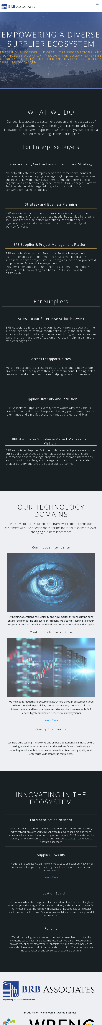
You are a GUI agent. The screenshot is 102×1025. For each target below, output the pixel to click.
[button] (97, 4)
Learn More (51, 720)
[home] (19, 6)
